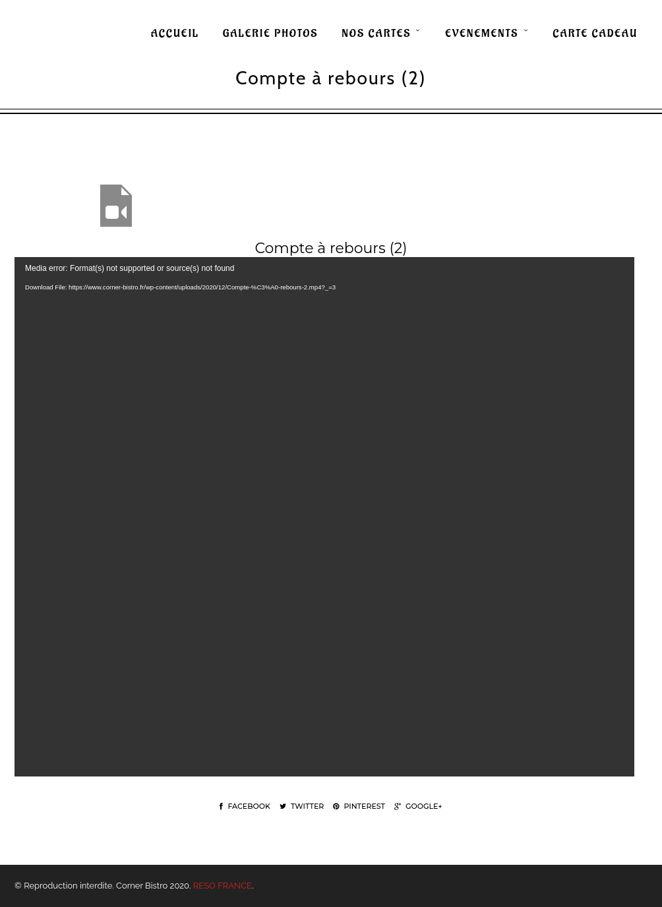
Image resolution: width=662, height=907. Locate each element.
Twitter (302, 806)
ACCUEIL (175, 33)
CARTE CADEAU (595, 33)
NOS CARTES (376, 33)
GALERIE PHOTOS (270, 33)
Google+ (418, 806)
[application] (324, 516)
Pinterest (359, 806)
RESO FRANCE (222, 886)
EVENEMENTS (481, 33)
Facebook (245, 806)
